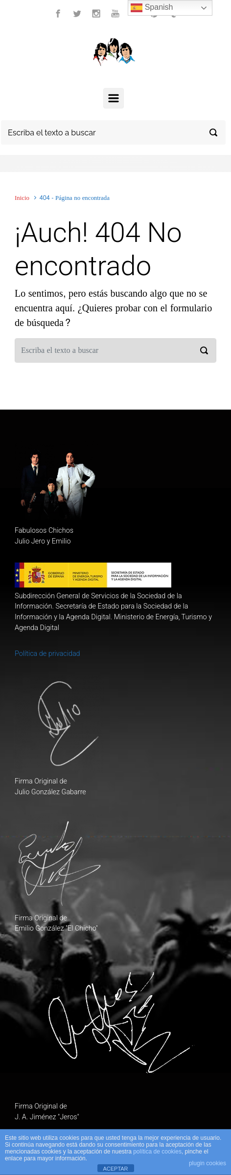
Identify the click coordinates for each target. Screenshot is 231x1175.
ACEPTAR (115, 1169)
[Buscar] (113, 132)
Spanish (152, 8)
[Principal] (113, 98)
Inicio (22, 198)
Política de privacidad (47, 654)
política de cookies (157, 1151)
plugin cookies (207, 1163)
